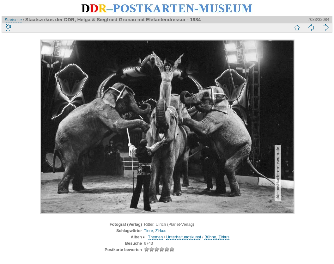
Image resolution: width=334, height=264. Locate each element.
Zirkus (160, 230)
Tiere (148, 230)
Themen (155, 237)
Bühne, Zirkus (216, 237)
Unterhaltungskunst (183, 237)
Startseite (13, 19)
